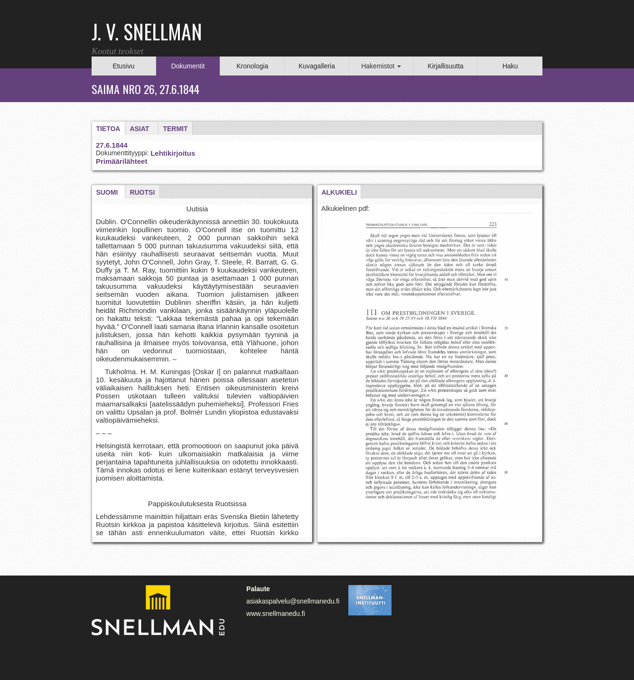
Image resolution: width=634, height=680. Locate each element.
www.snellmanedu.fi (275, 613)
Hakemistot (381, 66)
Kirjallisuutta (445, 66)
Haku (510, 66)
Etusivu (123, 66)
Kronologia (252, 66)
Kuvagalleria (316, 66)
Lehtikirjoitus (172, 153)
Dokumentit (188, 66)
